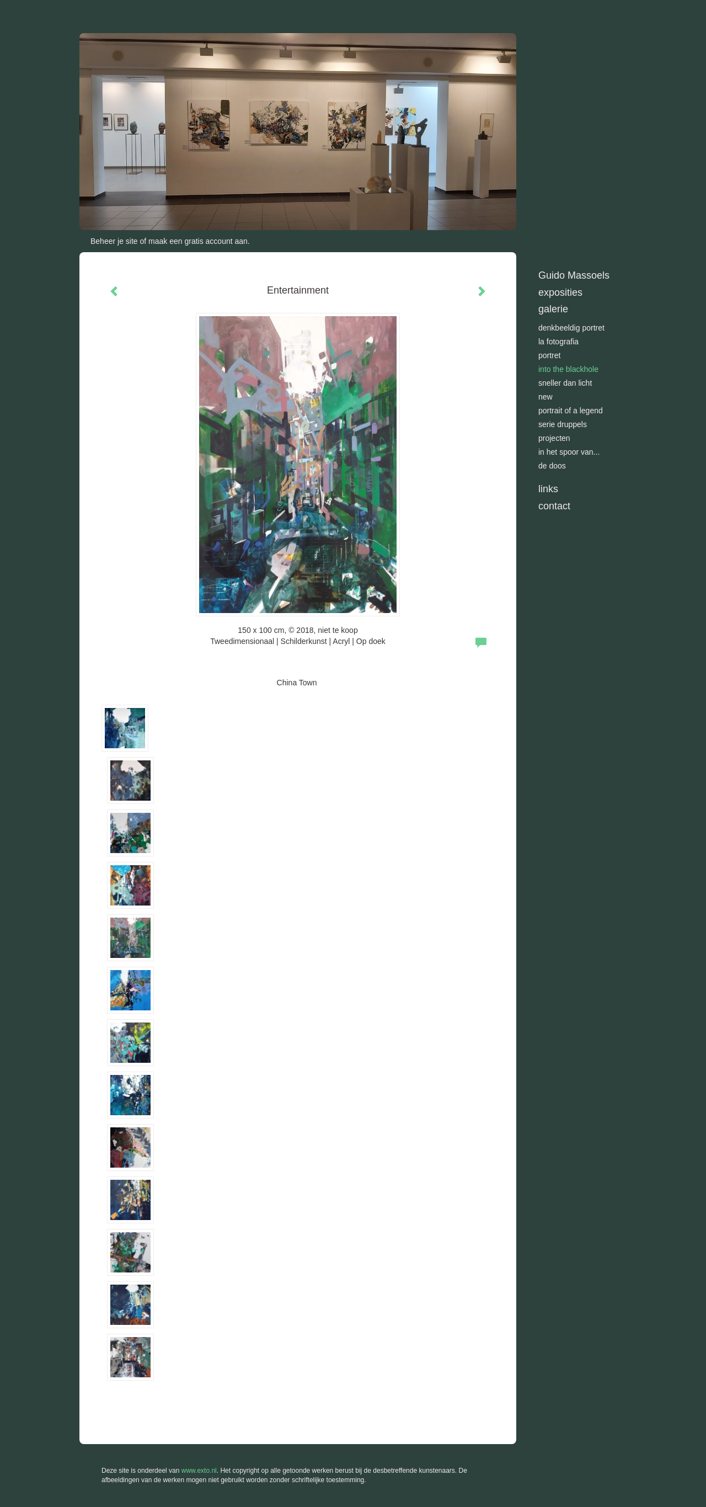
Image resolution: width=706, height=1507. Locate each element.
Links (548, 488)
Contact (554, 506)
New (545, 396)
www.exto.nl (199, 1470)
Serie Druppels (562, 424)
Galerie (553, 309)
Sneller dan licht (565, 383)
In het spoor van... (569, 452)
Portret (549, 355)
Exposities (560, 292)
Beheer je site (114, 241)
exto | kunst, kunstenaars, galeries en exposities (110, 11)
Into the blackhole (568, 369)
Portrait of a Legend (570, 410)
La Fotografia (558, 341)
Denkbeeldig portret (571, 327)
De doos (552, 465)
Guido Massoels (573, 275)
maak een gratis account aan (198, 241)
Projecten (554, 438)
